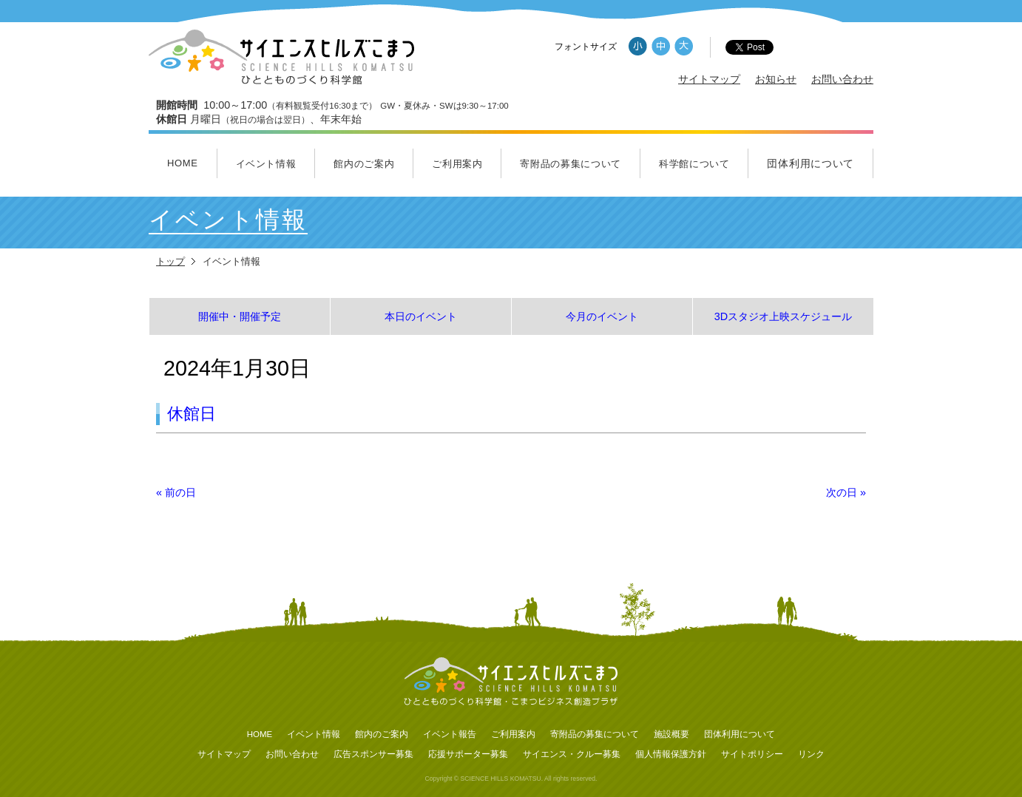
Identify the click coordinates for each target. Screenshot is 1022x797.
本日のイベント (421, 316)
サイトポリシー (752, 754)
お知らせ (775, 79)
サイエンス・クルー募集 (571, 754)
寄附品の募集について (570, 163)
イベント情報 (266, 163)
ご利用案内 (457, 163)
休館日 (191, 413)
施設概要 (671, 734)
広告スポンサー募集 (373, 754)
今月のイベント (602, 316)
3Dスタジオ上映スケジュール (783, 316)
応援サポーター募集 (468, 754)
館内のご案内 (364, 163)
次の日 (846, 492)
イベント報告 (449, 734)
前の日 (176, 492)
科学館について (694, 163)
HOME (182, 163)
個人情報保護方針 (670, 754)
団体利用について (810, 163)
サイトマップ (709, 79)
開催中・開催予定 (239, 316)
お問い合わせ (842, 79)
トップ (170, 261)
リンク (811, 754)
